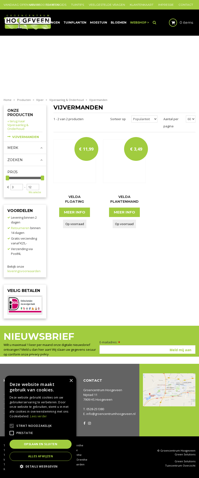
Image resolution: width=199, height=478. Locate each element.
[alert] (40, 424)
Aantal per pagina (170, 122)
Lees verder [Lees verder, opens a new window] (38, 416)
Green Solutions (185, 454)
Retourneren (20, 228)
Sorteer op (118, 119)
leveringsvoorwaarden (24, 271)
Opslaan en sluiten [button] (40, 444)
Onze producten (20, 112)
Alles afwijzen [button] (40, 456)
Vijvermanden (25, 137)
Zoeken (15, 160)
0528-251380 (95, 409)
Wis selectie (35, 192)
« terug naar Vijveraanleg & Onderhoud (17, 125)
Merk (12, 148)
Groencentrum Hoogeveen (102, 390)
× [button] (71, 381)
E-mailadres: (110, 342)
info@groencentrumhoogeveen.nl (111, 414)
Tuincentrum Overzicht (180, 465)
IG (89, 423)
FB (84, 423)
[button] (41, 466)
